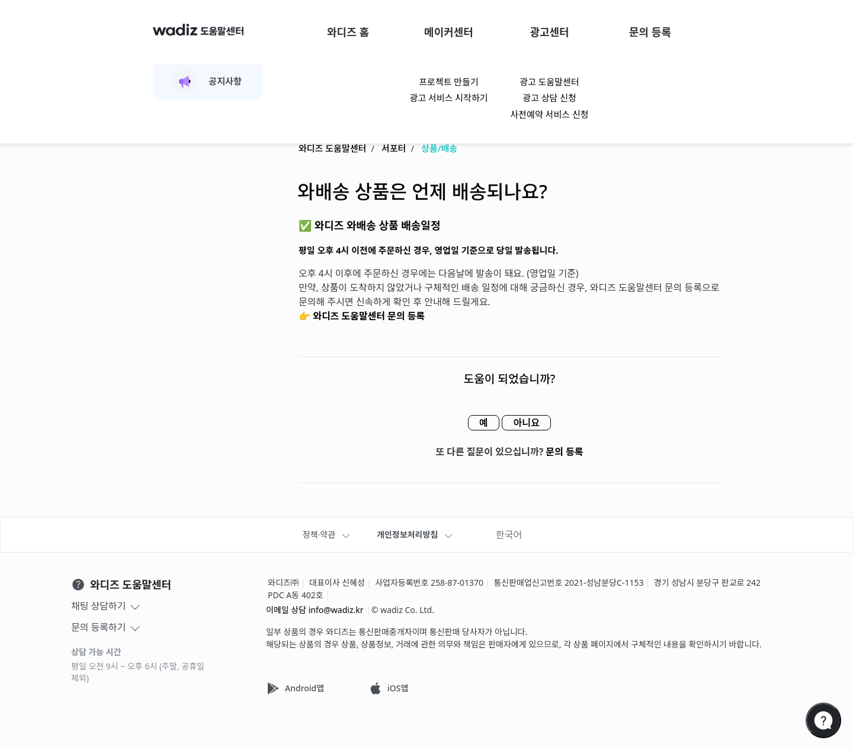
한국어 (509, 534)
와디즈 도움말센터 (332, 149)
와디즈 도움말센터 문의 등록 (368, 316)
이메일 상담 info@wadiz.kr (315, 609)
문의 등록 (650, 32)
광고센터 (549, 32)
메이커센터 (448, 32)
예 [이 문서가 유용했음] (480, 423)
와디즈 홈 (348, 32)
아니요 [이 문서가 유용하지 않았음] (530, 423)
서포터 (393, 149)
